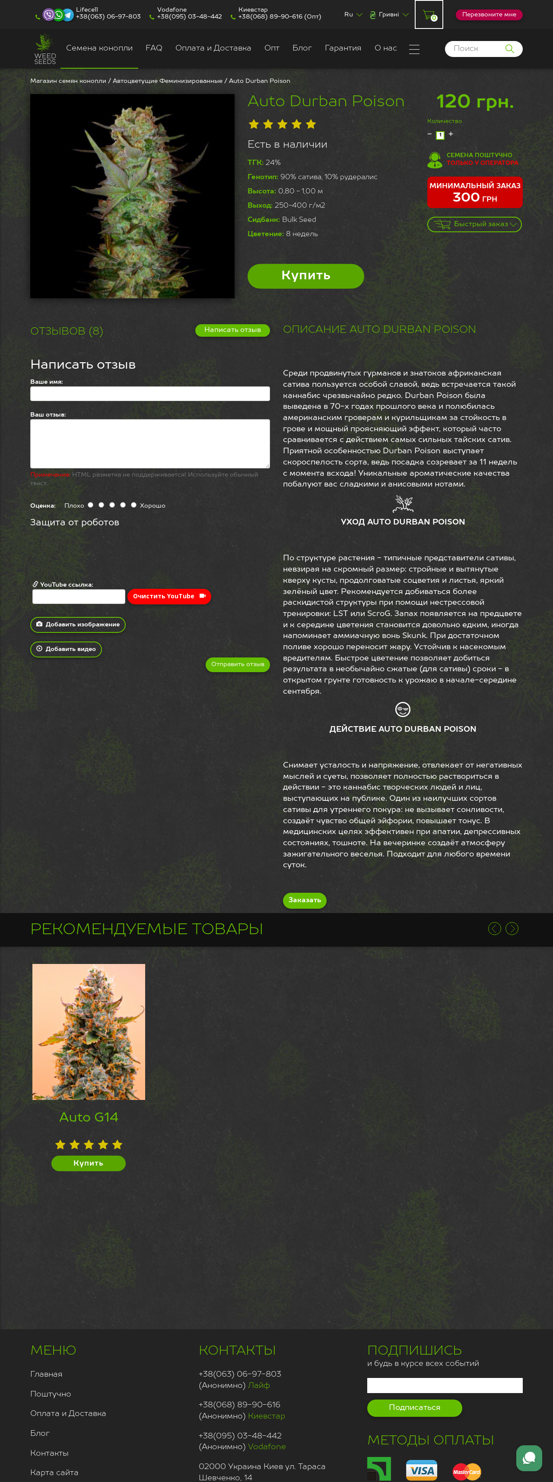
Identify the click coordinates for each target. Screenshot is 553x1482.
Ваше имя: (46, 382)
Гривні (389, 15)
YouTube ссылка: (78, 592)
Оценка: (43, 506)
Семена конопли (99, 48)
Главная (46, 1374)
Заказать (305, 900)
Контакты (49, 1453)
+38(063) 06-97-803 (108, 17)
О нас (386, 48)
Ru (348, 15)
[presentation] (96, 555)
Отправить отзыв (237, 664)
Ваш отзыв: (48, 415)
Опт (272, 48)
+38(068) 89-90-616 (270, 17)
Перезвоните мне (489, 15)
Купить (306, 276)
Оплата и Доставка (213, 48)
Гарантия (343, 48)
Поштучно (50, 1394)
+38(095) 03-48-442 (189, 17)
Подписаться (415, 1408)
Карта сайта (54, 1473)
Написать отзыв (232, 330)
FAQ (154, 48)
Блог (302, 48)
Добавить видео (66, 648)
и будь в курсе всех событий (423, 1355)
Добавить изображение (78, 624)
